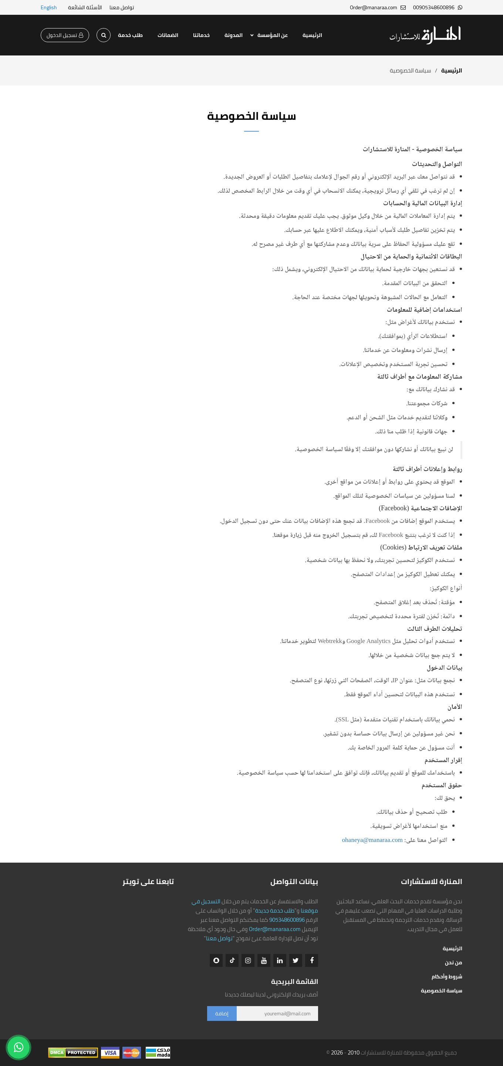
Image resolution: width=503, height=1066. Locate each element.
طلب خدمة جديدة (274, 910)
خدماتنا (201, 35)
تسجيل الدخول (65, 35)
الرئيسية (312, 35)
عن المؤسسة (272, 35)
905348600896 (287, 919)
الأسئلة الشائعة (85, 7)
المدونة (234, 35)
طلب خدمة (130, 35)
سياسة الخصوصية (441, 990)
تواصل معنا (121, 7)
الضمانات (168, 35)
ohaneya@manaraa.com (372, 840)
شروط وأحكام (447, 976)
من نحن (453, 962)
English (49, 7)
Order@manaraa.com (275, 929)
